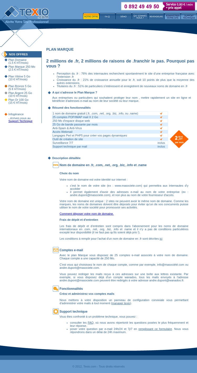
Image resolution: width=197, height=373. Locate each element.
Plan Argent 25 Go (20, 92)
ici (161, 238)
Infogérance (16, 114)
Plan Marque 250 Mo (21, 66)
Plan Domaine (17, 59)
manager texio (121, 303)
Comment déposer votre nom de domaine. (87, 213)
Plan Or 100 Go (18, 99)
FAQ (91, 322)
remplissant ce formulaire (155, 328)
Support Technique (20, 121)
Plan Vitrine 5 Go (19, 76)
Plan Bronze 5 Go (19, 86)
